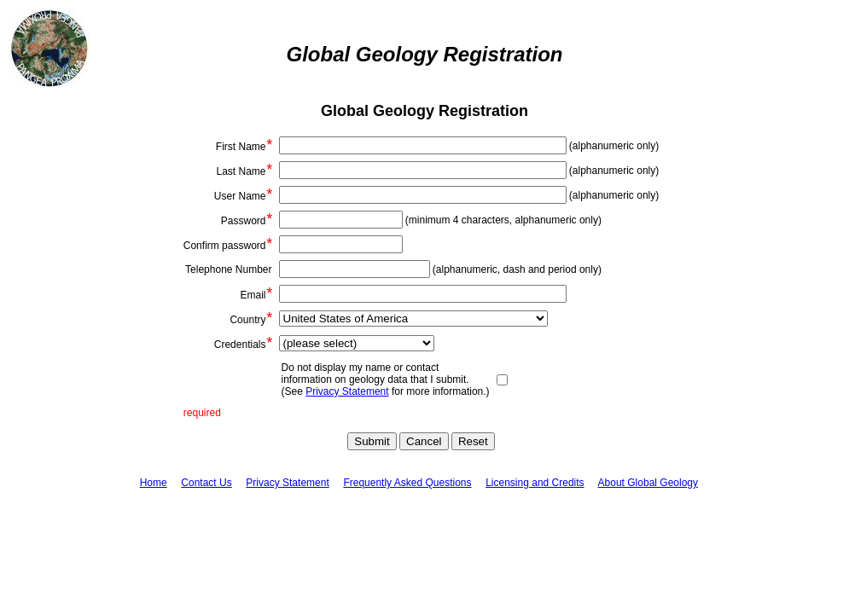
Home (153, 483)
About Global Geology (648, 483)
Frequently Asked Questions (407, 483)
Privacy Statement (346, 391)
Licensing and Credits (535, 483)
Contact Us (206, 483)
